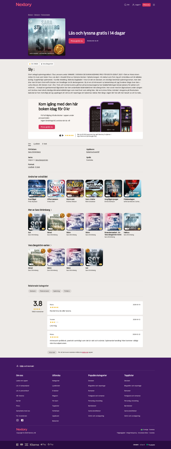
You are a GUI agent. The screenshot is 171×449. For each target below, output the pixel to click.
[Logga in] (136, 4)
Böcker (30, 15)
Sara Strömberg (34, 152)
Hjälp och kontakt (25, 366)
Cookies (152, 433)
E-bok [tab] (44, 144)
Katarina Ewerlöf (92, 152)
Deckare (37, 15)
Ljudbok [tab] (36, 144)
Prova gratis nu (77, 41)
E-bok (37, 167)
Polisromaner (45, 15)
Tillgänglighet (121, 433)
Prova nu (146, 5)
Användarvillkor (143, 433)
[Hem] (69, 5)
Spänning (56, 291)
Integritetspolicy (131, 433)
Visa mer (52, 352)
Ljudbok (31, 167)
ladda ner (85, 352)
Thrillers (67, 291)
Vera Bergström (41, 160)
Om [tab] (29, 144)
